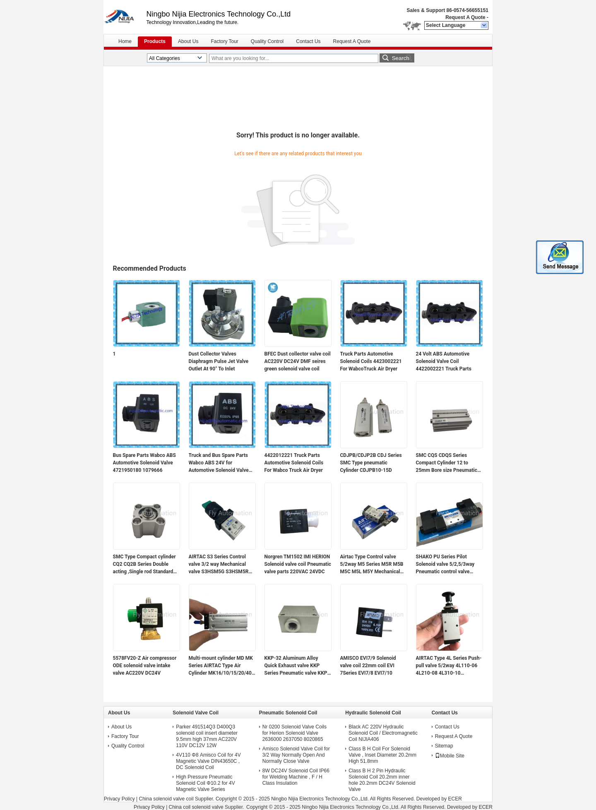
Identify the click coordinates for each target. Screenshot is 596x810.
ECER (455, 799)
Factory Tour (224, 41)
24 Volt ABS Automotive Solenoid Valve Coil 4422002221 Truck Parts (443, 361)
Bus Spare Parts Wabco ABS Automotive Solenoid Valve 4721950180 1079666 (144, 462)
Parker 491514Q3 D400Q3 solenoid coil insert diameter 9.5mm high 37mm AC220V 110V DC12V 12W (207, 736)
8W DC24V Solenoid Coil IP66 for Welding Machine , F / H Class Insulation (295, 777)
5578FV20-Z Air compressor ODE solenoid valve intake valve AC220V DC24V (145, 665)
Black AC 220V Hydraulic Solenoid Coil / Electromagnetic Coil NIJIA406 (383, 733)
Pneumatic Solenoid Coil (288, 713)
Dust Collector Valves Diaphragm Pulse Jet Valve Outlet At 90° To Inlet (219, 361)
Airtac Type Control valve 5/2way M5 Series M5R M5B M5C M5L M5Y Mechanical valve (372, 564)
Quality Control (267, 41)
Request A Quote (465, 17)
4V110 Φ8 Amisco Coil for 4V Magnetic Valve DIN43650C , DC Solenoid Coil (208, 761)
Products (155, 41)
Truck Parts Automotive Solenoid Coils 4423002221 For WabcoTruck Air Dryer (371, 361)
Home (125, 41)
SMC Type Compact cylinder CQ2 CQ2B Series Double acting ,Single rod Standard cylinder (144, 564)
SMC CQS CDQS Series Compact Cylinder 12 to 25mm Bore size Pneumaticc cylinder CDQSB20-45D (448, 463)
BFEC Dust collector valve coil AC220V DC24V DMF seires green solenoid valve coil (297, 361)
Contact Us (308, 41)
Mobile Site (449, 756)
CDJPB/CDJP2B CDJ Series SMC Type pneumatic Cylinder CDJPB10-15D (371, 462)
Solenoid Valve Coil (196, 713)
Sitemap (444, 746)
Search (400, 58)
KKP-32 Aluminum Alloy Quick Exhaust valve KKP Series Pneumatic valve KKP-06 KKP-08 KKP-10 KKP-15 (296, 666)
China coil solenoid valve (196, 807)
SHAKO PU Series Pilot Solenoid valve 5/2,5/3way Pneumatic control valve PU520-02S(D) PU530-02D (446, 564)
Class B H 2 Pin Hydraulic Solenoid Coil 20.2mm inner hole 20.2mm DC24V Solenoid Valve (381, 780)
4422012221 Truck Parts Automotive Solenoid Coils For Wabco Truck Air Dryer (294, 462)
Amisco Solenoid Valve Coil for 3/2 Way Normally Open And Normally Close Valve (296, 755)
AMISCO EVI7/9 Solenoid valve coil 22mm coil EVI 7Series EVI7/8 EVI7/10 (368, 665)
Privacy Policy (119, 799)
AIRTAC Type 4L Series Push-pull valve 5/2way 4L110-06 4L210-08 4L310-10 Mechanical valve (449, 666)
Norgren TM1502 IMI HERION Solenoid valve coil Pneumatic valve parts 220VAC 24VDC (298, 564)
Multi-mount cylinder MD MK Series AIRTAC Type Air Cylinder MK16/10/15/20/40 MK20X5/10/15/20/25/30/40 (221, 666)
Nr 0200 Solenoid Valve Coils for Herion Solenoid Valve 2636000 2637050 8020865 (294, 733)
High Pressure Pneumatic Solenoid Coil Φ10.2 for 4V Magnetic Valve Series (205, 783)
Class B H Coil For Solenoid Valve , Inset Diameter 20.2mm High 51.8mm (382, 755)
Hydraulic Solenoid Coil (373, 713)
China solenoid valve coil (166, 799)
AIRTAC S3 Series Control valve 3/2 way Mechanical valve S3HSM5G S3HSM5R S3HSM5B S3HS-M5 (219, 564)
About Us (188, 41)
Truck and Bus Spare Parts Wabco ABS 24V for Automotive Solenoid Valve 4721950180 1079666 (219, 463)
